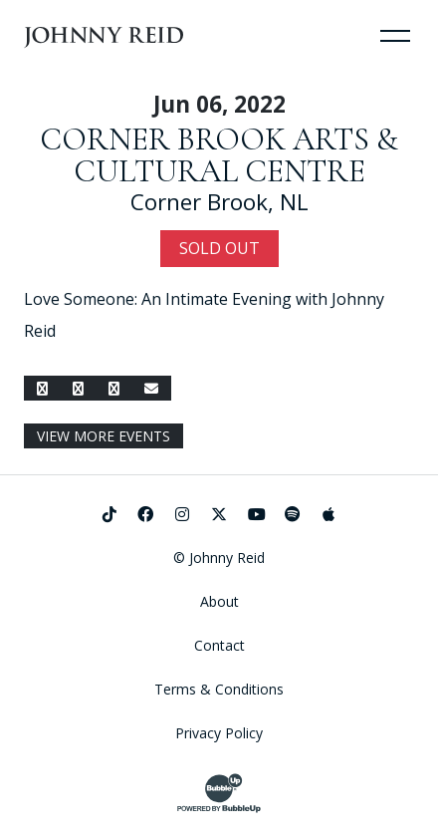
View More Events (103, 435)
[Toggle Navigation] (395, 35)
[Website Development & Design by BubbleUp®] (219, 793)
